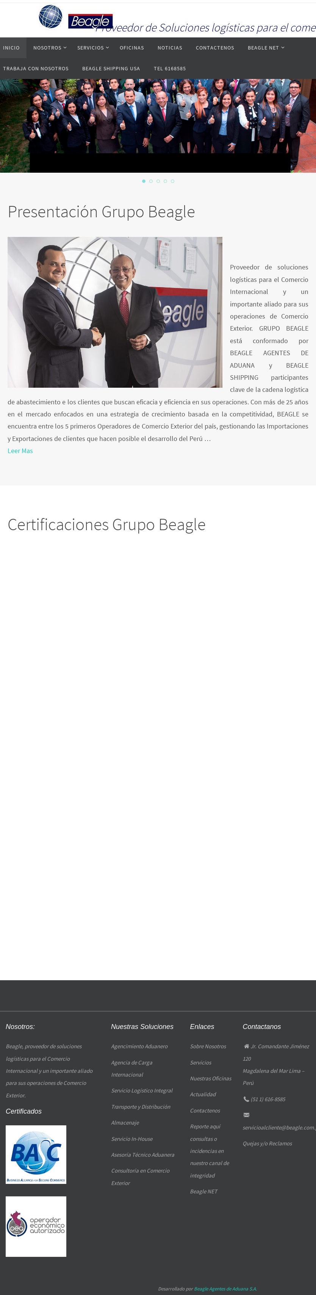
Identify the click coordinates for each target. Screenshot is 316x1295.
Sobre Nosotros (208, 1046)
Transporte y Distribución (140, 1106)
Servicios (200, 1062)
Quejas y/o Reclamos (267, 1143)
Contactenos (205, 1110)
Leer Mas (19, 451)
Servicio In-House (131, 1138)
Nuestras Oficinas (210, 1078)
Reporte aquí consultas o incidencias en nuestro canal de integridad (209, 1151)
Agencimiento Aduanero (139, 1046)
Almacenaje (125, 1122)
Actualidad (203, 1094)
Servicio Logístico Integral (141, 1090)
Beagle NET (203, 1191)
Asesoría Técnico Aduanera (142, 1154)
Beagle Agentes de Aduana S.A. (225, 1289)
